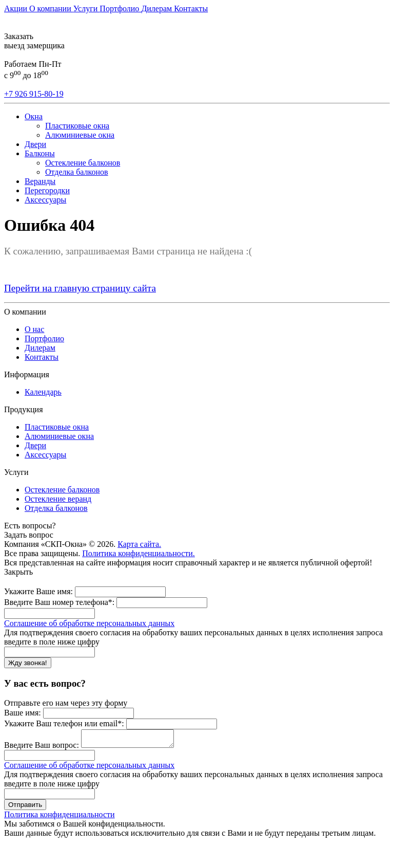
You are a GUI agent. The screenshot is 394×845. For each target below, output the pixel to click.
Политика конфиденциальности (59, 817)
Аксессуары (45, 199)
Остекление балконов (82, 162)
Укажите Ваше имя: (38, 591)
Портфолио (120, 8)
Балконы (40, 153)
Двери (35, 144)
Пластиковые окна (77, 125)
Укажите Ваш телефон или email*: (64, 723)
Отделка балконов (76, 172)
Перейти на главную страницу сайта (80, 288)
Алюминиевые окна (79, 135)
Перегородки (47, 190)
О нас (34, 329)
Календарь (43, 392)
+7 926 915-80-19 (34, 93)
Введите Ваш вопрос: (41, 748)
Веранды (40, 181)
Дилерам (157, 8)
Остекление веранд (58, 498)
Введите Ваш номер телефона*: (59, 602)
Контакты (191, 8)
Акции (16, 8)
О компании (51, 8)
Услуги (86, 8)
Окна (34, 116)
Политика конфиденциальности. (138, 553)
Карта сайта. (139, 544)
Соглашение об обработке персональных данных (89, 623)
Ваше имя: (22, 712)
